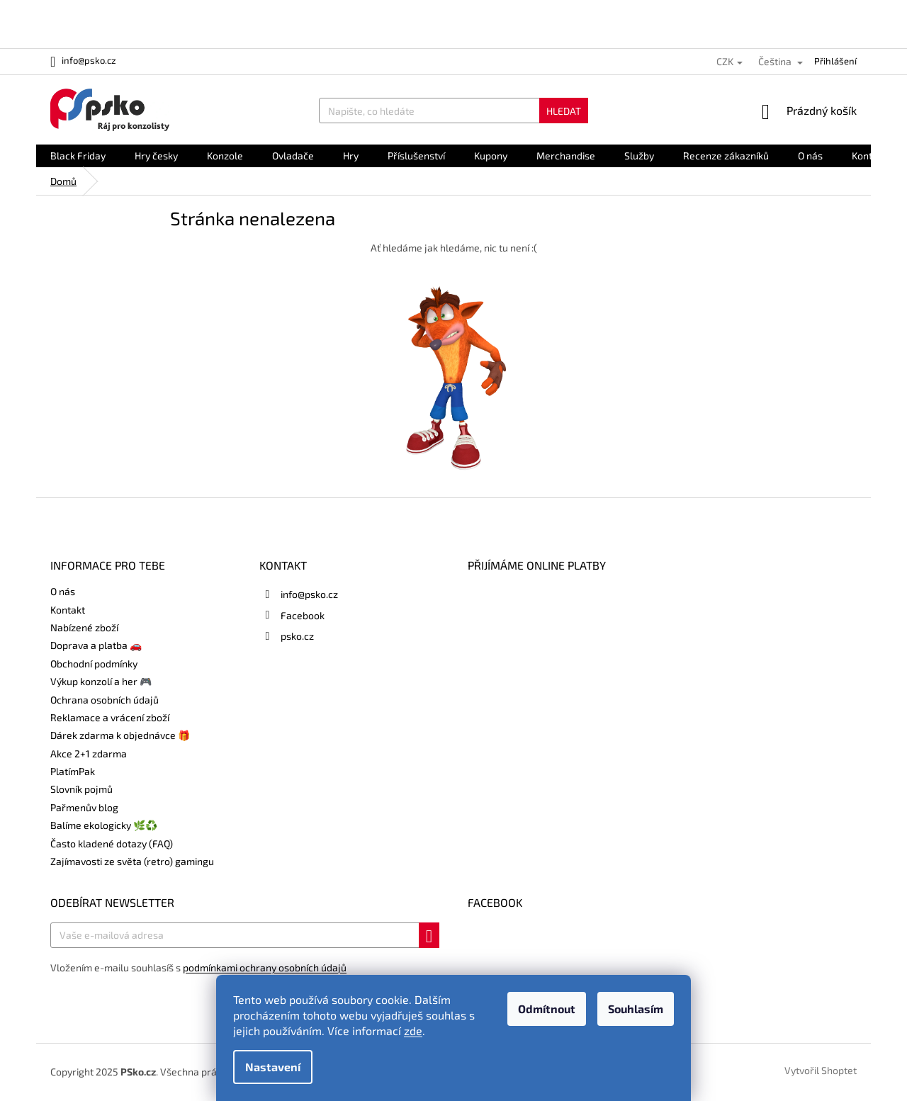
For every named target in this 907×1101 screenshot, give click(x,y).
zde (413, 1030)
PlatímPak (72, 771)
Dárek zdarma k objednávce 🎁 (120, 735)
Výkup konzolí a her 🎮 (101, 681)
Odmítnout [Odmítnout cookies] (546, 1008)
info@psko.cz (309, 594)
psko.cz (297, 636)
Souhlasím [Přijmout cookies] (635, 1008)
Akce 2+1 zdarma (88, 753)
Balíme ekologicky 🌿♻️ (103, 825)
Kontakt (67, 610)
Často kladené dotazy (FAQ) (111, 843)
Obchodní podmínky (93, 663)
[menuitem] (78, 156)
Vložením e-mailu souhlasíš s (198, 967)
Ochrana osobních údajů (104, 700)
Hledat (563, 111)
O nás (62, 591)
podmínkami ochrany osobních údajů (265, 967)
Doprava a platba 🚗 (96, 645)
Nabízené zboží (84, 627)
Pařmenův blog (84, 807)
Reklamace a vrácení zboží (109, 717)
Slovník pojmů (81, 789)
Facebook (303, 615)
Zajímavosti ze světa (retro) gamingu (132, 861)
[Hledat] (453, 110)
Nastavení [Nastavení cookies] (272, 1066)
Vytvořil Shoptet (820, 1071)
